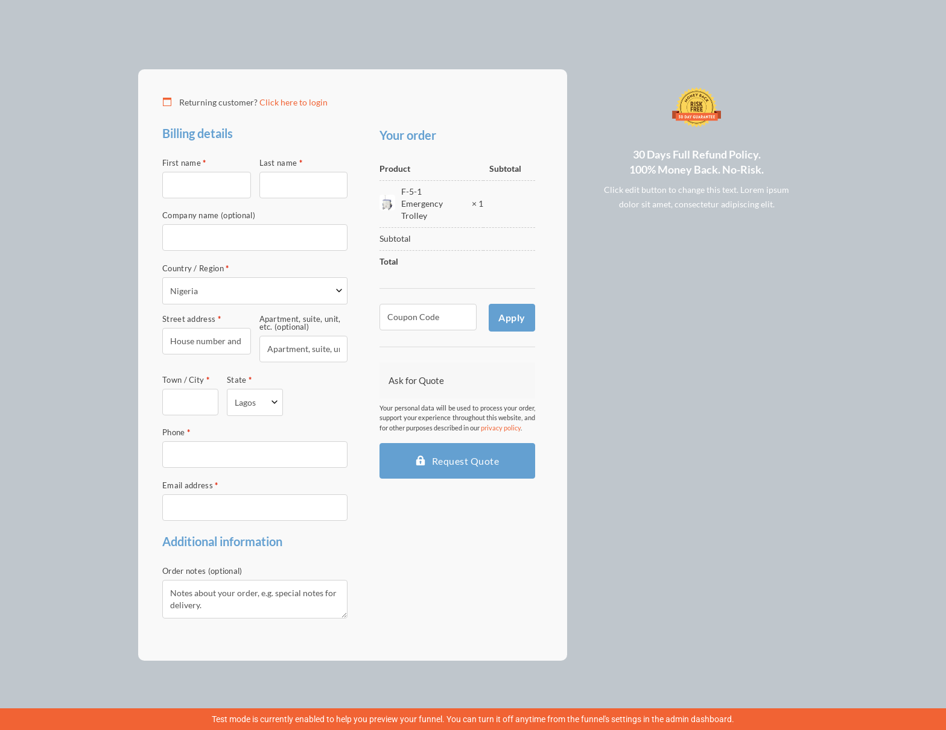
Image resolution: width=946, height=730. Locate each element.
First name (184, 163)
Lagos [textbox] (245, 402)
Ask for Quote (416, 380)
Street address (191, 319)
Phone (176, 432)
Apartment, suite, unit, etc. (300, 323)
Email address (190, 485)
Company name (208, 215)
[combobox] (255, 290)
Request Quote (466, 461)
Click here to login (293, 102)
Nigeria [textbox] (184, 291)
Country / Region (195, 268)
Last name (280, 163)
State (239, 380)
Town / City (185, 380)
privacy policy (501, 428)
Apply (511, 317)
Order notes (202, 571)
